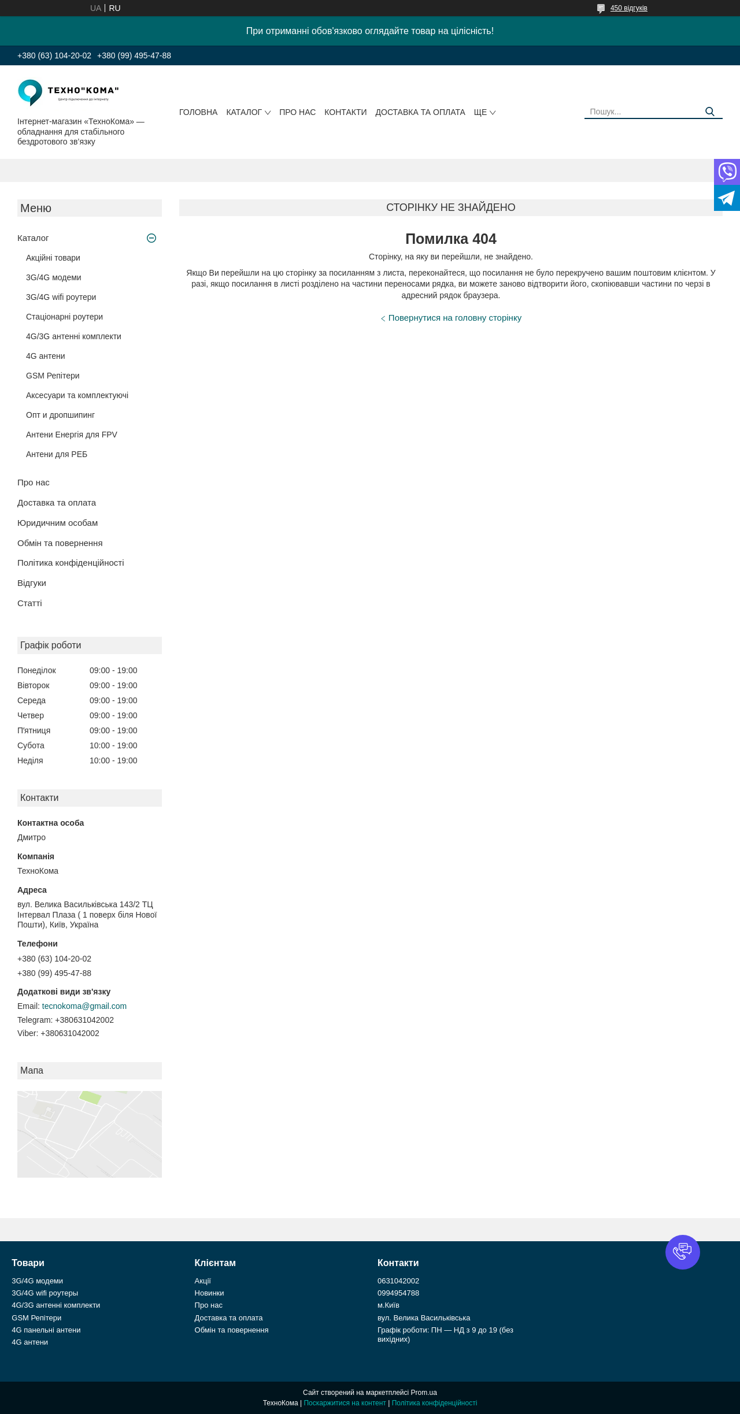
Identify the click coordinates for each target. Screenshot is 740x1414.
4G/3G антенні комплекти (73, 336)
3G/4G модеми (54, 277)
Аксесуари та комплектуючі (77, 395)
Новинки (209, 1293)
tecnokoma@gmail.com (84, 1006)
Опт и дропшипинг (60, 415)
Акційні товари (53, 257)
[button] (682, 1252)
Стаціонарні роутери (64, 316)
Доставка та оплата (420, 112)
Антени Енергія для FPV (71, 434)
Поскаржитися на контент (345, 1403)
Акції (203, 1280)
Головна (198, 112)
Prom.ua (424, 1393)
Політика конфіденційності (70, 562)
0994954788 (398, 1293)
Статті (29, 603)
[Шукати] (710, 112)
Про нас (297, 112)
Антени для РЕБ (56, 454)
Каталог (244, 112)
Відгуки (31, 583)
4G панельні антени (46, 1330)
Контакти (345, 112)
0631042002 (398, 1280)
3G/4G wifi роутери (61, 297)
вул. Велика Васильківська (424, 1317)
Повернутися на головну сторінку (454, 317)
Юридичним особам (57, 523)
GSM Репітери (53, 375)
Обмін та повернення (60, 543)
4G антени (45, 356)
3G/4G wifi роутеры (45, 1293)
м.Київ (388, 1305)
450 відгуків (629, 8)
